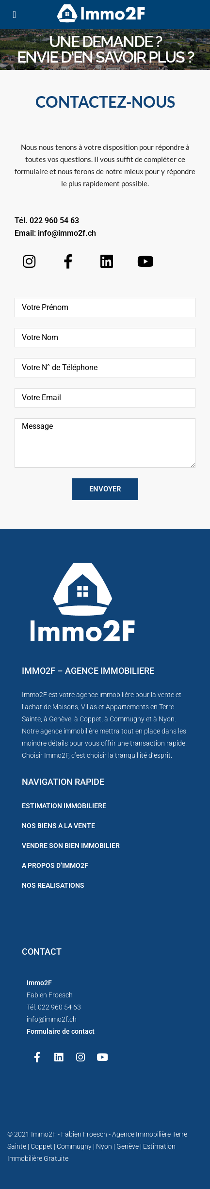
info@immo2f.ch (67, 233)
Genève (60, 719)
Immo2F (43, 1134)
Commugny (127, 719)
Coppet (90, 719)
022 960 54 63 (54, 220)
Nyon (167, 719)
